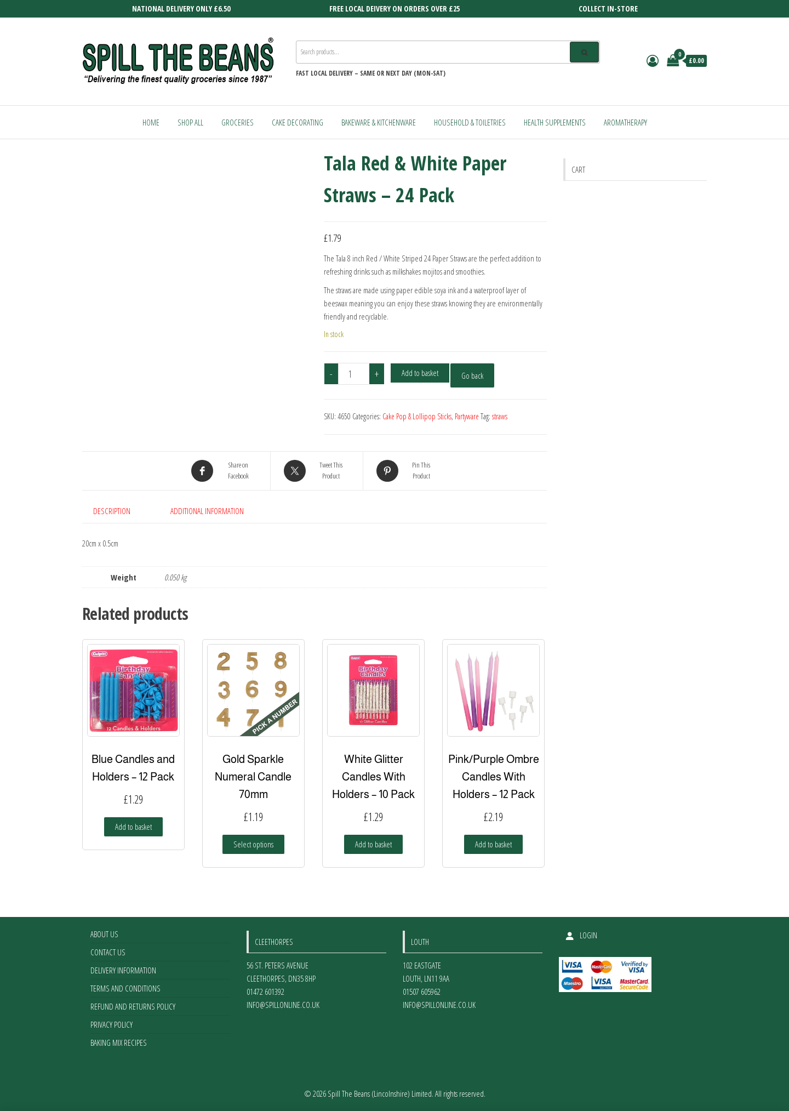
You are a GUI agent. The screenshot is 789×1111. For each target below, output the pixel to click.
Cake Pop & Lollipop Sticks (416, 416)
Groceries (237, 122)
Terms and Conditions (125, 988)
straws (499, 416)
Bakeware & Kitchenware (378, 122)
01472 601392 (265, 991)
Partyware (467, 416)
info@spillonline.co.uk (283, 1004)
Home (150, 122)
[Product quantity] (354, 374)
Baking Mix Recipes (118, 1042)
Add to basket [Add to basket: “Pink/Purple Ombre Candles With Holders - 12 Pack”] (493, 844)
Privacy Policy (111, 1024)
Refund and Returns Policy (132, 1006)
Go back (472, 375)
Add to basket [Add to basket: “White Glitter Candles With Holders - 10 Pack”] (373, 844)
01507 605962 (422, 991)
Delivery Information (123, 970)
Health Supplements (555, 122)
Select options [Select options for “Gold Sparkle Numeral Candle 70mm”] (253, 844)
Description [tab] (111, 510)
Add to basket (420, 372)
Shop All (190, 122)
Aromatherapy (625, 122)
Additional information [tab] (207, 510)
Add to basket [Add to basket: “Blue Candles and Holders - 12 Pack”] (133, 826)
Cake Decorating (297, 122)
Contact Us (107, 952)
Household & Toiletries (470, 122)
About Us (104, 933)
